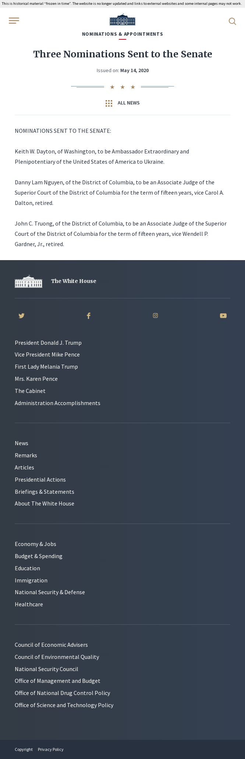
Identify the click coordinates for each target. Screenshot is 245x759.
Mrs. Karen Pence (36, 378)
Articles (24, 467)
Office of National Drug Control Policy (62, 692)
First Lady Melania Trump (46, 366)
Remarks (26, 455)
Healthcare (29, 604)
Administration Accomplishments (57, 403)
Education (27, 568)
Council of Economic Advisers (51, 644)
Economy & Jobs (35, 543)
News (21, 443)
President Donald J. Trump (48, 342)
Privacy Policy (51, 749)
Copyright (24, 749)
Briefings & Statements (44, 491)
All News (123, 103)
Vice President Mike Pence (47, 354)
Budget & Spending (39, 556)
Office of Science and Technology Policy (64, 705)
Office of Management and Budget (57, 680)
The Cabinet (30, 390)
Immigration (31, 580)
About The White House (44, 503)
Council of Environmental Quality (57, 656)
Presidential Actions (40, 479)
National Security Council (46, 669)
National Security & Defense (50, 592)
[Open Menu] (13, 21)
